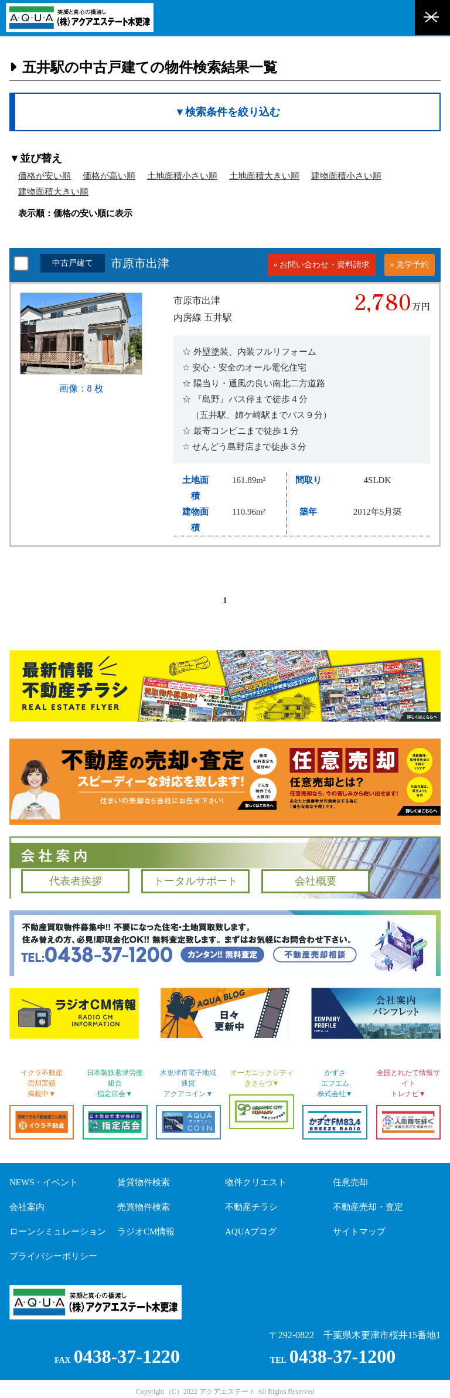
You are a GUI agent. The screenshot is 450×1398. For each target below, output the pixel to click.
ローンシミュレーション (57, 1231)
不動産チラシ (251, 1207)
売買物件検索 (143, 1207)
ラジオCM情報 (146, 1231)
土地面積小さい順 (182, 176)
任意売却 (350, 1182)
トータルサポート (196, 881)
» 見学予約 (409, 264)
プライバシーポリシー (53, 1256)
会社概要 (316, 881)
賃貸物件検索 (143, 1182)
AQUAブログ (251, 1231)
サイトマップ (359, 1231)
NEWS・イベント (44, 1182)
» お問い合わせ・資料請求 (322, 264)
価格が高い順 (109, 176)
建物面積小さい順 (346, 176)
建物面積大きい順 (53, 191)
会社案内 (27, 1207)
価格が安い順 (44, 176)
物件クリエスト (256, 1182)
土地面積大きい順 (264, 176)
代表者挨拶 (75, 881)
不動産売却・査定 (368, 1207)
